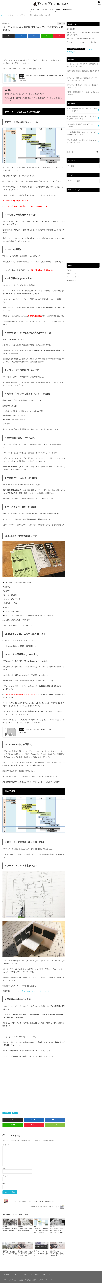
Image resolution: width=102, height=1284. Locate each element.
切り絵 (32, 9)
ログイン (70, 263)
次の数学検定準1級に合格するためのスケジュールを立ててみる (82, 127)
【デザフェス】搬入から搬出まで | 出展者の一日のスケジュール (83, 82)
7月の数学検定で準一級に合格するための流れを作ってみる (82, 135)
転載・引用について (68, 9)
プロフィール (47, 1275)
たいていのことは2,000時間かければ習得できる (28, 1281)
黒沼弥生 (57, 9)
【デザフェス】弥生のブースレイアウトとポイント (31, 992)
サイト (4, 1184)
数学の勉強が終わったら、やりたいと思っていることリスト (82, 105)
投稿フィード (71, 266)
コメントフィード (72, 270)
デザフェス (8, 1113)
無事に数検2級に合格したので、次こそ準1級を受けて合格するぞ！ (82, 112)
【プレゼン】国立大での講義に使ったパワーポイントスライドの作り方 (83, 75)
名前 (4, 1169)
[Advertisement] (38, 49)
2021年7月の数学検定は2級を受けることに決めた (82, 120)
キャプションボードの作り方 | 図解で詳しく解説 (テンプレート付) (83, 64)
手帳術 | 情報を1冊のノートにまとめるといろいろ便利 (82, 89)
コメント (5, 1146)
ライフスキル (40, 9)
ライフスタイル (49, 9)
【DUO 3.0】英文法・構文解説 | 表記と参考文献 (83, 70)
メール (5, 1177)
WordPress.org (71, 273)
